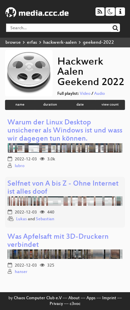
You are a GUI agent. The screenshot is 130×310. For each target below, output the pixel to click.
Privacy (56, 304)
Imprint (109, 298)
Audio (99, 93)
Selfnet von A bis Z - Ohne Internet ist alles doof (63, 188)
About (74, 298)
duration (50, 105)
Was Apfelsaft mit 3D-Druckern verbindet (58, 241)
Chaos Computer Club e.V (38, 298)
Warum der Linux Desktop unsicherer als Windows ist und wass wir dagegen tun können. (64, 131)
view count (110, 105)
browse (13, 42)
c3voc (75, 304)
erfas (32, 42)
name (19, 105)
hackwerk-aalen (60, 42)
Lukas (21, 219)
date (80, 105)
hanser (21, 272)
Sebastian (45, 219)
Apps (90, 298)
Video (85, 93)
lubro (19, 166)
